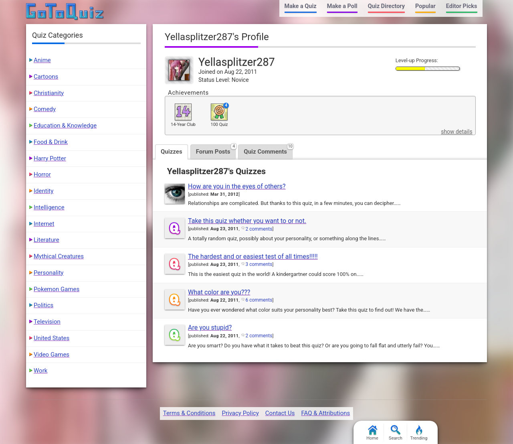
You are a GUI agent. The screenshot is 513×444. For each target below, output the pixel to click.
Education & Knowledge (65, 125)
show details (456, 131)
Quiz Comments (268, 149)
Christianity (49, 93)
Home (372, 433)
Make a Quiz (301, 6)
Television (47, 321)
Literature (46, 239)
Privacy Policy (240, 413)
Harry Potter (50, 158)
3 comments (258, 264)
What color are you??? (219, 292)
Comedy (45, 109)
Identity (43, 191)
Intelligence (49, 207)
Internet (44, 223)
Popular (425, 6)
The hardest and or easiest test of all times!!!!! (253, 256)
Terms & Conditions (189, 413)
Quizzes (171, 151)
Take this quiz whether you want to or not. (247, 221)
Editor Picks (461, 6)
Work (40, 370)
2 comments (258, 229)
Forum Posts (216, 149)
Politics (43, 305)
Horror (42, 174)
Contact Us (280, 413)
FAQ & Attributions (325, 413)
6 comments (258, 300)
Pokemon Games (56, 289)
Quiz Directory (386, 6)
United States (51, 338)
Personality (48, 272)
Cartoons (46, 76)
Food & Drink (51, 142)
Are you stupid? (210, 327)
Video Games (51, 354)
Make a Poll (342, 6)
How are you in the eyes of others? (237, 186)
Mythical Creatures (59, 256)
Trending (419, 433)
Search (395, 433)
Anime (42, 60)
